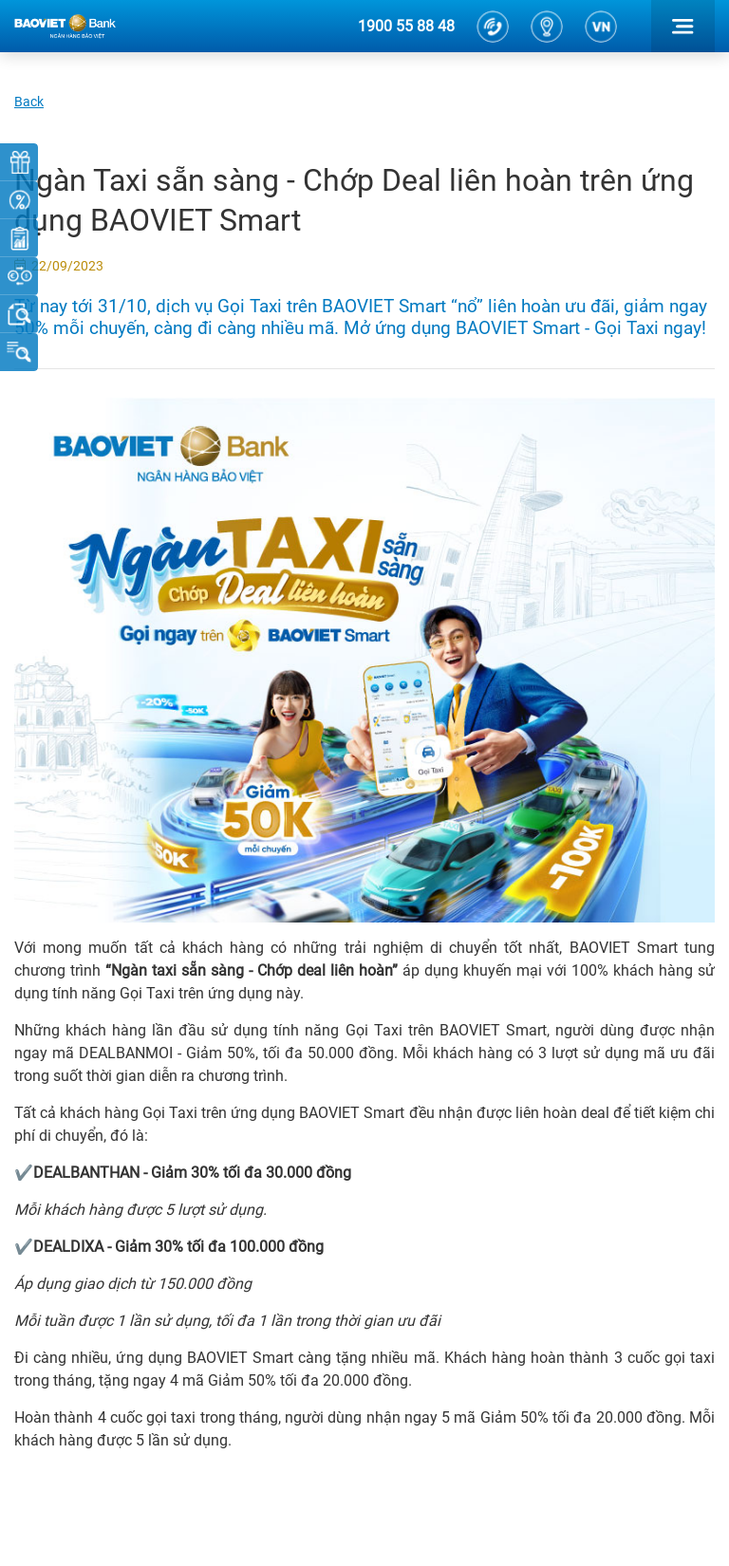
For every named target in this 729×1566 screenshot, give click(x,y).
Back (29, 101)
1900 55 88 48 (406, 26)
